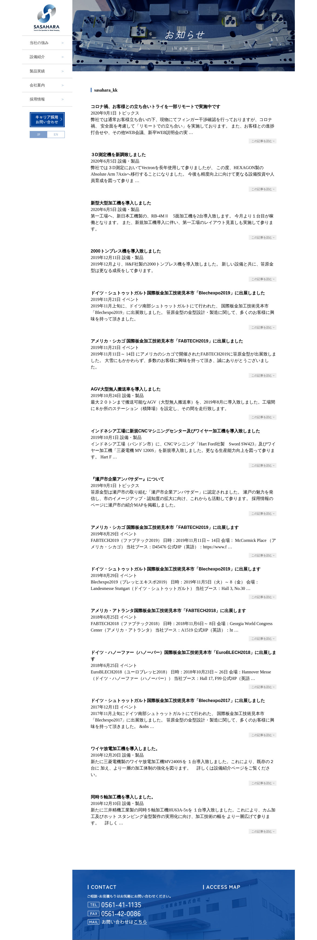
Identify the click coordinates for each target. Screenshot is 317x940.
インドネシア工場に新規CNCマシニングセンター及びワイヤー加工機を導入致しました (175, 431)
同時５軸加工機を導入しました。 (123, 797)
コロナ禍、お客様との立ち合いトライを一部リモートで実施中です (155, 106)
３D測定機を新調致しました (118, 154)
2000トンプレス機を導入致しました (126, 251)
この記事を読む (261, 141)
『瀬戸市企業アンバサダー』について (127, 479)
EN (56, 134)
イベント (130, 299)
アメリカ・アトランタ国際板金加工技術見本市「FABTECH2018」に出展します (168, 610)
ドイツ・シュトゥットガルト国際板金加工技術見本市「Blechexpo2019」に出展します (176, 569)
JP (38, 134)
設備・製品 (128, 161)
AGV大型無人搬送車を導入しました (126, 389)
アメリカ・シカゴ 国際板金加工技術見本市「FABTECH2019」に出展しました (167, 341)
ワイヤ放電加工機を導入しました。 (125, 748)
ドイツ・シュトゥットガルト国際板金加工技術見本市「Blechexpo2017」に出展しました (178, 700)
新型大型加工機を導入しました (121, 203)
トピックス (128, 113)
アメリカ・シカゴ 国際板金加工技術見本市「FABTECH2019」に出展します (165, 527)
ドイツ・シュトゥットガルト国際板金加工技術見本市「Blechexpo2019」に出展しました (178, 293)
